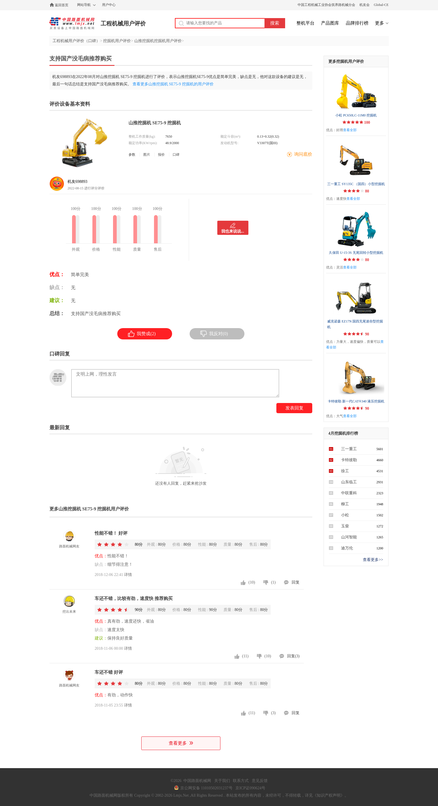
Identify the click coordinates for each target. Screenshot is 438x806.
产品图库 (330, 23)
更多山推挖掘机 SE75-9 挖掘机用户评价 (89, 508)
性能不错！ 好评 (111, 533)
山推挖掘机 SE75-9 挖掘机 (155, 122)
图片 (146, 155)
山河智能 (349, 537)
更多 (379, 23)
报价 (161, 155)
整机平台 (305, 23)
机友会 (364, 5)
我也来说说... (232, 231)
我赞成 (142, 333)
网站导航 (84, 5)
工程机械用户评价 (123, 23)
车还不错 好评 (109, 672)
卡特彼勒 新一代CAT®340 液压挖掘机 (356, 401)
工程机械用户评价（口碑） (76, 41)
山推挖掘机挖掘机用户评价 (158, 41)
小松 (345, 515)
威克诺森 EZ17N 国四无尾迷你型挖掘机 (355, 324)
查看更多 (181, 743)
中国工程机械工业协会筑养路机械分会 (326, 5)
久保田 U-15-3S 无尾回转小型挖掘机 (356, 253)
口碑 (176, 155)
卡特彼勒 (349, 460)
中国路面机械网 (71, 23)
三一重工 (349, 449)
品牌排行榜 (357, 23)
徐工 (345, 471)
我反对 (214, 333)
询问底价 (303, 154)
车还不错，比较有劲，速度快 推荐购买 (134, 598)
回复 (296, 582)
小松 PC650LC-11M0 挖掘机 (356, 115)
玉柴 (345, 526)
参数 (132, 155)
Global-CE (381, 5)
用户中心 (109, 5)
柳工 (345, 504)
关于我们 (222, 781)
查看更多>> (373, 560)
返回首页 (61, 5)
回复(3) (293, 656)
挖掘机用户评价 (117, 41)
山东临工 (349, 482)
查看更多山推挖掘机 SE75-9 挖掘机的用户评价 (173, 84)
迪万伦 (347, 548)
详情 (128, 575)
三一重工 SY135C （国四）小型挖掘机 (356, 184)
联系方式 (241, 781)
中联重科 (349, 493)
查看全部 (350, 130)
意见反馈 (260, 781)
